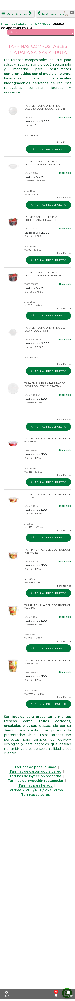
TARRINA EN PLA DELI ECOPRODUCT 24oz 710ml (47, 607)
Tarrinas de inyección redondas (35, 776)
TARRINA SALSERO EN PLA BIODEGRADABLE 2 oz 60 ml (42, 163)
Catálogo (23, 24)
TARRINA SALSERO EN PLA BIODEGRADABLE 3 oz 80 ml (42, 218)
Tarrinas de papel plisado (35, 767)
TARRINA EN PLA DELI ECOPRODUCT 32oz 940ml (47, 662)
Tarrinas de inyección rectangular (35, 781)
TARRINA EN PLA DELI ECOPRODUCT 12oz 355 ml (47, 496)
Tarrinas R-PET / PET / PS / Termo (35, 790)
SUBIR (7, 994)
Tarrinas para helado (35, 785)
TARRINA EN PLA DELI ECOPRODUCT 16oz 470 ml (47, 551)
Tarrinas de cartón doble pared (35, 771)
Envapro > (8, 24)
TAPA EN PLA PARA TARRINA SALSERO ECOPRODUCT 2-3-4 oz (44, 107)
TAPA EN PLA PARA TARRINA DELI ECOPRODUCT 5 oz (45, 329)
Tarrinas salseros (35, 795)
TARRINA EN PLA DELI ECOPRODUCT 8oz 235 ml (47, 440)
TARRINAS (40, 24)
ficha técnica (64, 142)
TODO (69, 994)
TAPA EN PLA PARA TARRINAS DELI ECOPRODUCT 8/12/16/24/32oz (45, 385)
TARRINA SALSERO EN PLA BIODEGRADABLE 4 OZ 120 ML (43, 274)
